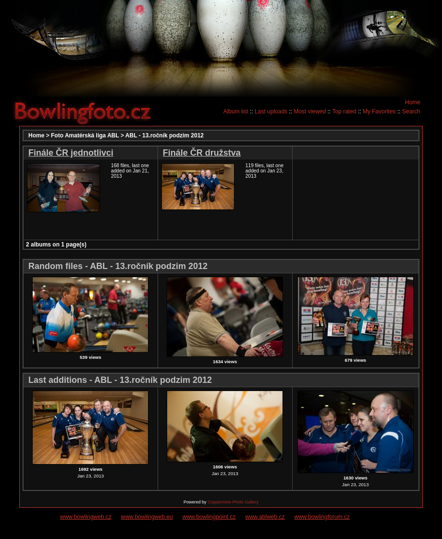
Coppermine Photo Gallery (233, 502)
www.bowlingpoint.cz (209, 517)
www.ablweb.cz (265, 517)
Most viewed (310, 111)
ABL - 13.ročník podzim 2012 (164, 135)
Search (411, 111)
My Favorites (379, 111)
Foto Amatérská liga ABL (85, 135)
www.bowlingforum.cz (322, 517)
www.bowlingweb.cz (85, 517)
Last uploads (271, 111)
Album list (235, 111)
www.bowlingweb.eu (147, 517)
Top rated (344, 111)
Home (412, 102)
